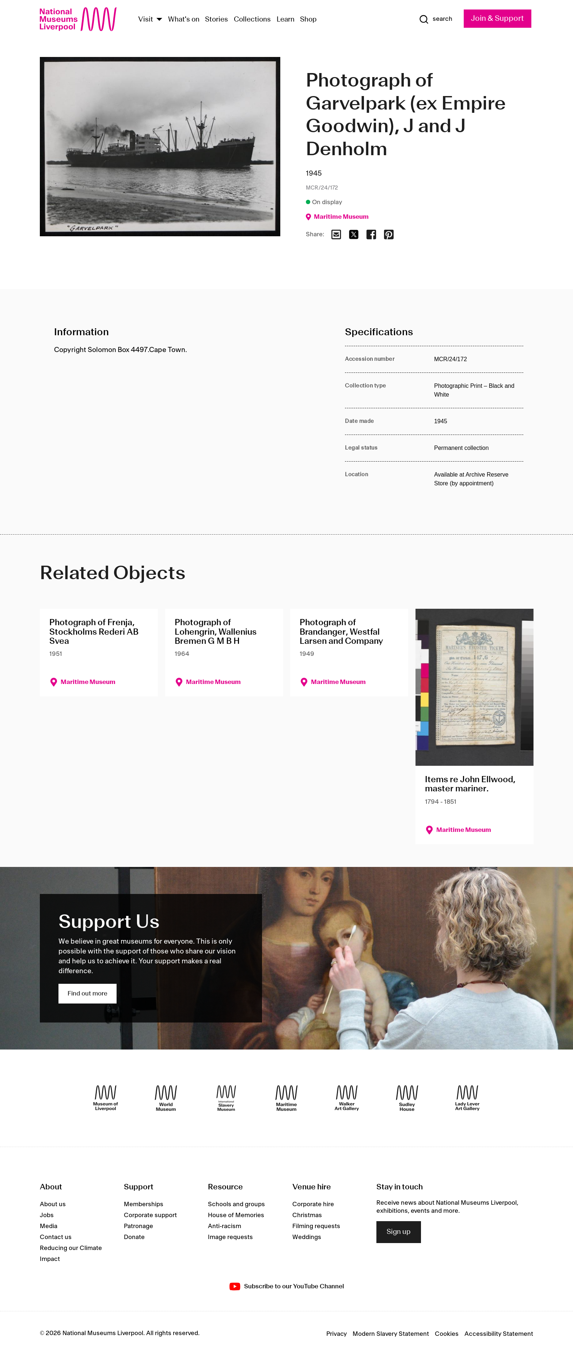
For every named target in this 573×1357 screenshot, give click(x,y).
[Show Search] (435, 19)
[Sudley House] (407, 1098)
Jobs (47, 1215)
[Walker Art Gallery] (347, 1098)
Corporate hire (313, 1204)
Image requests (230, 1237)
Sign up (399, 1232)
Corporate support (150, 1215)
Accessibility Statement (498, 1334)
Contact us (56, 1237)
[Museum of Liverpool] (106, 1098)
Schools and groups (236, 1204)
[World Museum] (166, 1098)
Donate (134, 1237)
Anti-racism (224, 1226)
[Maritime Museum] (286, 1098)
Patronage (138, 1226)
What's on (184, 19)
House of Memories (236, 1215)
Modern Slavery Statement (391, 1334)
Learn (286, 19)
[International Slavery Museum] (226, 1098)
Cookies (447, 1334)
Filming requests (316, 1226)
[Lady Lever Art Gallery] (467, 1098)
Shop (308, 19)
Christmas (307, 1215)
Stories (216, 19)
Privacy (336, 1334)
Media (48, 1226)
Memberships (143, 1204)
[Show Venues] (159, 20)
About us (53, 1204)
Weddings (306, 1237)
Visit (145, 19)
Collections (252, 19)
